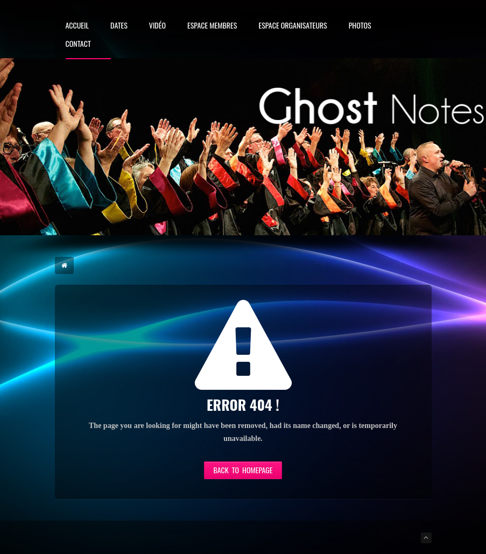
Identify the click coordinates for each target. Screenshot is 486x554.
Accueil (77, 26)
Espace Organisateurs (292, 26)
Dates (119, 26)
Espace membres (212, 26)
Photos (360, 26)
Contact (78, 44)
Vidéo (157, 26)
